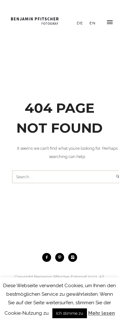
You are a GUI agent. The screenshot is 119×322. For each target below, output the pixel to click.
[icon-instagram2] (72, 257)
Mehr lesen (101, 313)
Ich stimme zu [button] (69, 313)
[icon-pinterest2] (61, 257)
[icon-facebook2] (48, 257)
